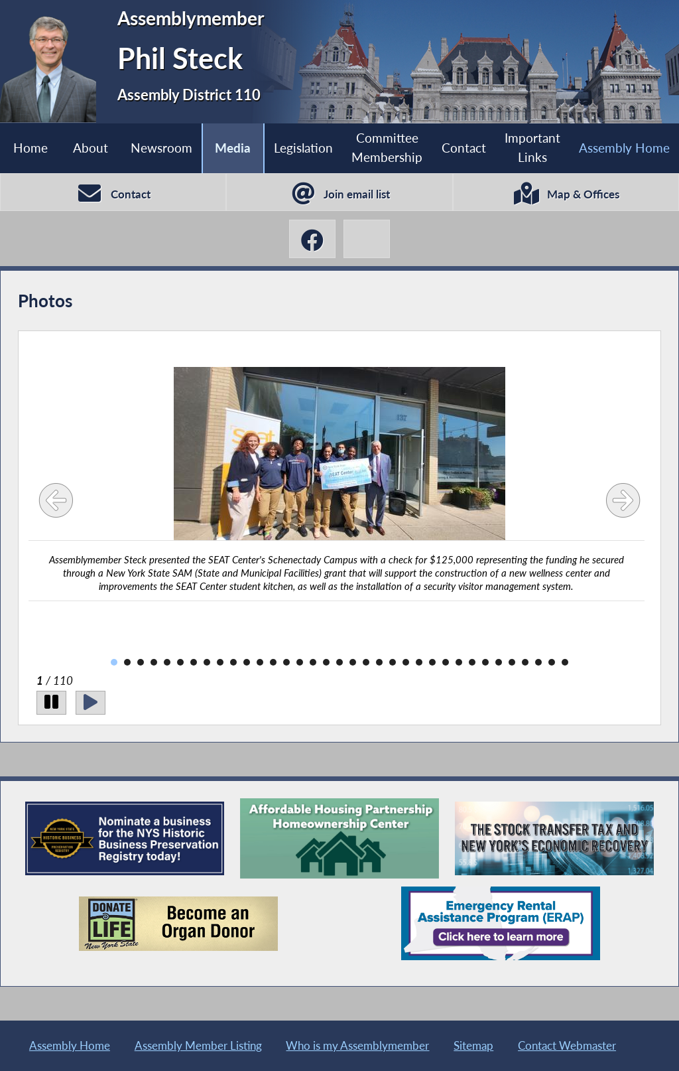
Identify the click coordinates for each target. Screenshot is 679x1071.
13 (273, 662)
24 (419, 662)
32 (525, 662)
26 (445, 662)
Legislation (303, 147)
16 (313, 662)
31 (512, 662)
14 (286, 662)
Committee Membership (386, 147)
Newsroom (161, 147)
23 (405, 662)
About (90, 147)
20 (366, 662)
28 (472, 662)
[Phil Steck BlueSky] (366, 239)
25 (432, 662)
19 (352, 662)
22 (392, 662)
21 (379, 662)
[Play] (90, 702)
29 (485, 662)
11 (246, 662)
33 (538, 662)
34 (551, 662)
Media (233, 147)
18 (339, 662)
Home (30, 147)
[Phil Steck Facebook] (312, 239)
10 (233, 662)
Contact (464, 147)
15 (299, 662)
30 (498, 662)
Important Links (532, 147)
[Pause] (51, 702)
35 (565, 662)
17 (326, 662)
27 (459, 662)
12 (260, 662)
